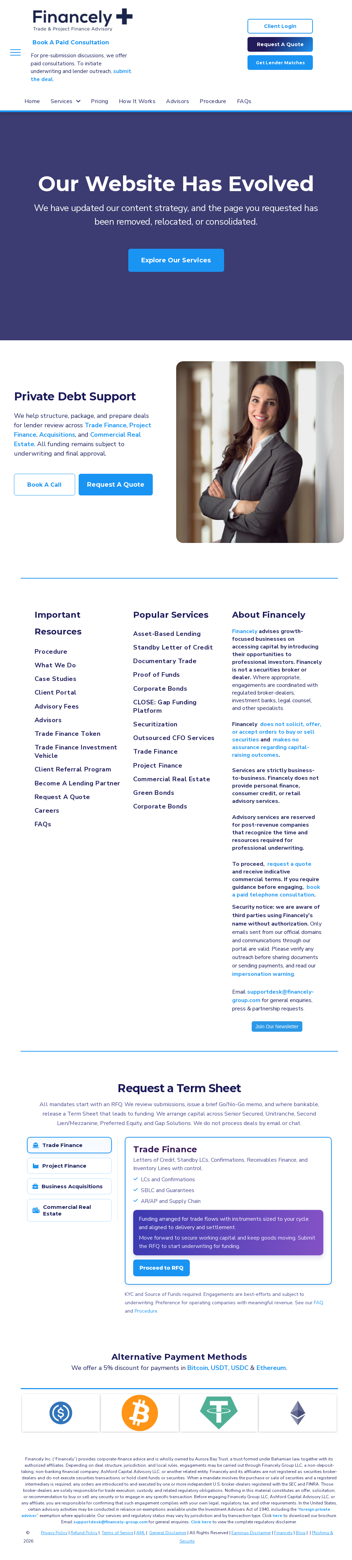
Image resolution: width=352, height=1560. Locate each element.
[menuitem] (32, 101)
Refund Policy (84, 1533)
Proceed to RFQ (161, 1267)
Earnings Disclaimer (251, 1533)
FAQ (318, 1302)
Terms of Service (117, 1533)
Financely (283, 1533)
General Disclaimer (167, 1533)
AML (140, 1533)
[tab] (69, 1145)
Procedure (146, 1311)
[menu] (15, 52)
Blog (301, 1533)
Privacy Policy (54, 1533)
